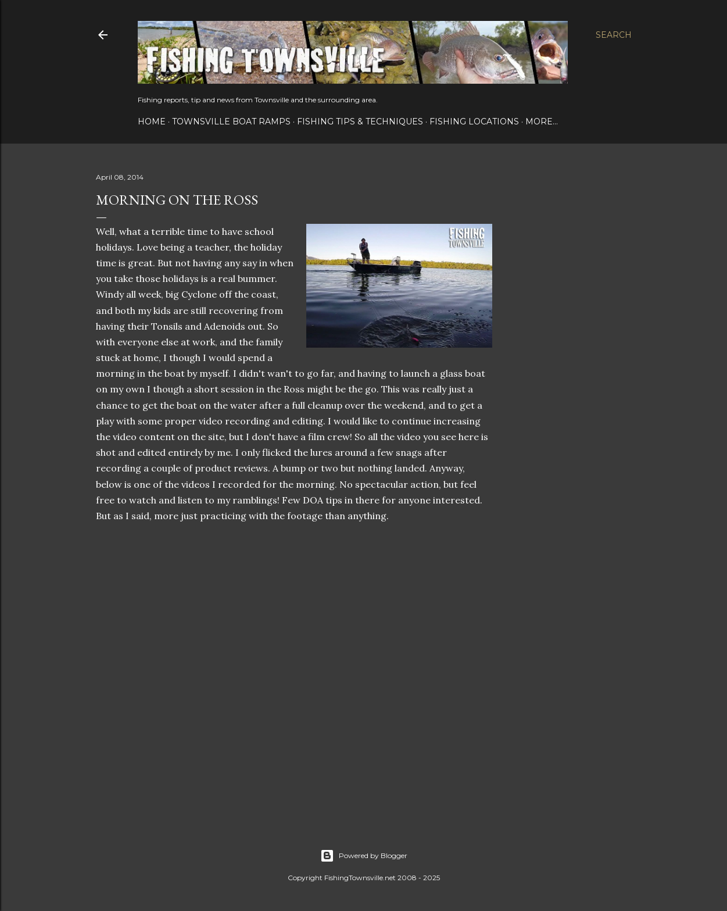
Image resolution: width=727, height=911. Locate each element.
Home (152, 121)
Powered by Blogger (363, 856)
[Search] (614, 35)
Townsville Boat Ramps (231, 121)
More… (541, 121)
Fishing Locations (474, 121)
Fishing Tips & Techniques (360, 121)
